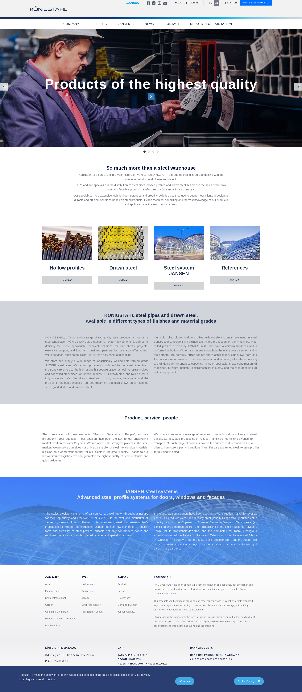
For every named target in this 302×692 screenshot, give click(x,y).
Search (231, 3)
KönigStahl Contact (91, 611)
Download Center (91, 605)
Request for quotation (211, 23)
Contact (172, 23)
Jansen (124, 23)
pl (210, 3)
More (67, 279)
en (216, 3)
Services (122, 591)
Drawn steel (87, 591)
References (124, 598)
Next (298, 87)
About (48, 584)
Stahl (86, 577)
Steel (99, 23)
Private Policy (52, 625)
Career (49, 605)
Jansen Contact (126, 611)
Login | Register (188, 3)
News (149, 23)
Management (52, 591)
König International (55, 598)
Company (71, 23)
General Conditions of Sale (60, 618)
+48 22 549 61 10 (57, 661)
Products (122, 584)
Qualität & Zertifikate (56, 611)
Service (85, 598)
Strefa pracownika (256, 3)
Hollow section (89, 584)
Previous (4, 87)
